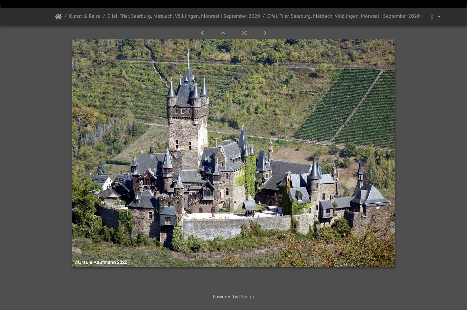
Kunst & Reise (84, 16)
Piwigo (246, 296)
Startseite (58, 17)
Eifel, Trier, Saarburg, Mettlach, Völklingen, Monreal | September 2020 (183, 16)
